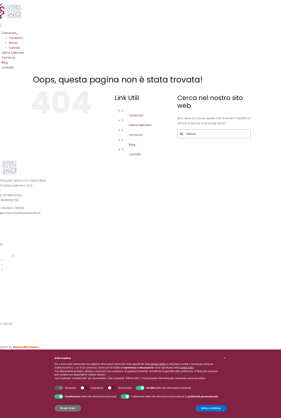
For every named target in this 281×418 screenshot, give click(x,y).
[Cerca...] (214, 133)
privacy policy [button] (158, 364)
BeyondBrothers (26, 347)
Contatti (135, 154)
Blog (132, 145)
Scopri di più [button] (67, 408)
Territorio (135, 135)
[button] (225, 358)
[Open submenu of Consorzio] (17, 33)
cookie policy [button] (187, 367)
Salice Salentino (140, 125)
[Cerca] (181, 133)
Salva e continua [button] (211, 408)
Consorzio (136, 115)
